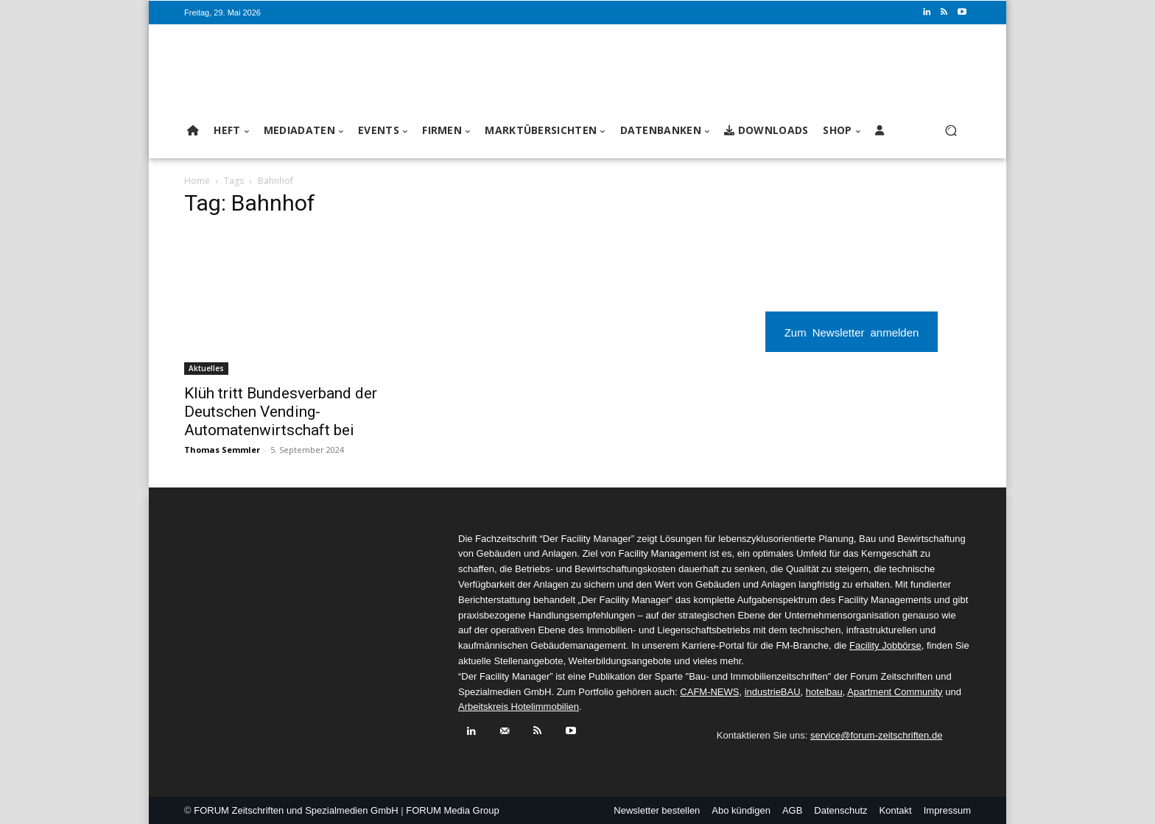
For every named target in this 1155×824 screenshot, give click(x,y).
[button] (950, 130)
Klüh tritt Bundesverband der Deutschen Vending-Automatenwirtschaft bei (280, 411)
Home (197, 181)
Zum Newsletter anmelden (851, 331)
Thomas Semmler (222, 449)
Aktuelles (206, 368)
